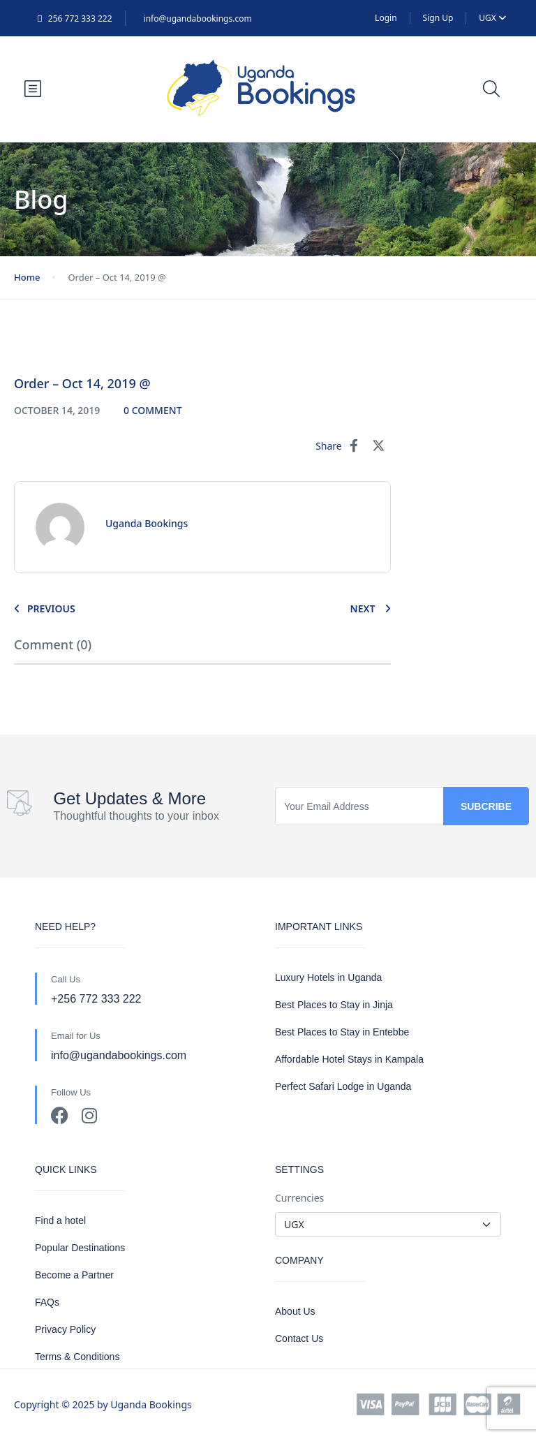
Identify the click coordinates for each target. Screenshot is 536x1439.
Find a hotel (60, 1220)
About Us (295, 1311)
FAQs (47, 1302)
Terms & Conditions (77, 1356)
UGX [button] (492, 18)
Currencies (299, 1197)
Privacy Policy (65, 1329)
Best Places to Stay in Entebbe (342, 1032)
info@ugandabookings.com (198, 18)
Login (385, 18)
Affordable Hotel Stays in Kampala (349, 1059)
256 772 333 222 (74, 18)
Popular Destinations (80, 1247)
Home (27, 277)
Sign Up (438, 18)
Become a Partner (74, 1275)
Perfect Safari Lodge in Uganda (343, 1086)
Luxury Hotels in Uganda (328, 977)
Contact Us (299, 1338)
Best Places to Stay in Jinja (334, 1004)
